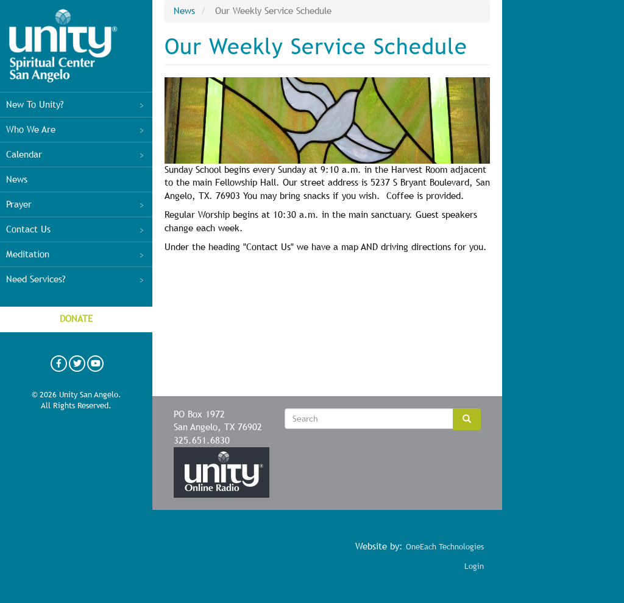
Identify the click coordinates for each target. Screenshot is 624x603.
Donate (76, 318)
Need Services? (76, 279)
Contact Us (76, 229)
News (16, 179)
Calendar (76, 154)
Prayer (76, 204)
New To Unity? (76, 104)
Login (474, 566)
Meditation (76, 254)
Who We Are (76, 129)
